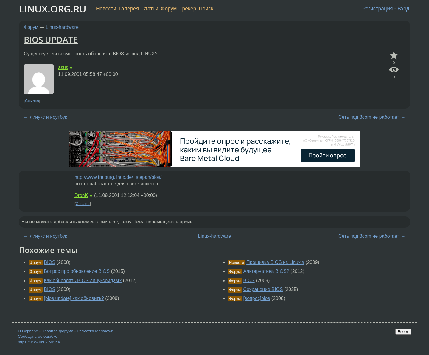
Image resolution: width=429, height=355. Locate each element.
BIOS (49, 262)
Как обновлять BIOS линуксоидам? (83, 280)
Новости (106, 9)
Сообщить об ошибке (37, 336)
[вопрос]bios (256, 298)
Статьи (149, 9)
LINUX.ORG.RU (52, 8)
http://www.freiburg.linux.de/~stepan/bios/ (117, 177)
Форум (169, 9)
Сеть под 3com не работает (368, 117)
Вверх (403, 331)
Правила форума (58, 331)
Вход (403, 9)
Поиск (206, 9)
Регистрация (377, 9)
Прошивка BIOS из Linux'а (275, 262)
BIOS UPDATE (51, 39)
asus (63, 67)
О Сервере (28, 331)
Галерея (129, 9)
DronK (81, 195)
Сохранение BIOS (263, 289)
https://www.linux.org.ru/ (39, 342)
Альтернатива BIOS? (266, 271)
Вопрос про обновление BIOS (77, 271)
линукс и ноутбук (48, 117)
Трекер (187, 9)
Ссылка (32, 101)
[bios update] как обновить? (74, 298)
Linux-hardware (62, 27)
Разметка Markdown (95, 331)
